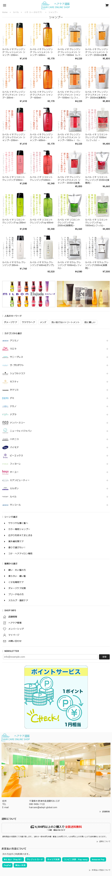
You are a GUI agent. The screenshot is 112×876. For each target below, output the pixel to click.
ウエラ (13, 349)
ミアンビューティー (20, 480)
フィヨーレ (15, 464)
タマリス (14, 390)
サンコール (15, 505)
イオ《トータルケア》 (33, 12)
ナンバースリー (17, 422)
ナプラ (13, 414)
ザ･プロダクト (17, 365)
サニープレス (16, 357)
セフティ (14, 381)
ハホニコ (14, 439)
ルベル (13, 496)
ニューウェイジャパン (21, 431)
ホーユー (14, 472)
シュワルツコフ (17, 373)
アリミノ (14, 340)
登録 (104, 657)
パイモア (14, 447)
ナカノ (13, 406)
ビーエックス (16, 455)
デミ (12, 398)
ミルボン (14, 488)
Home (4, 12)
